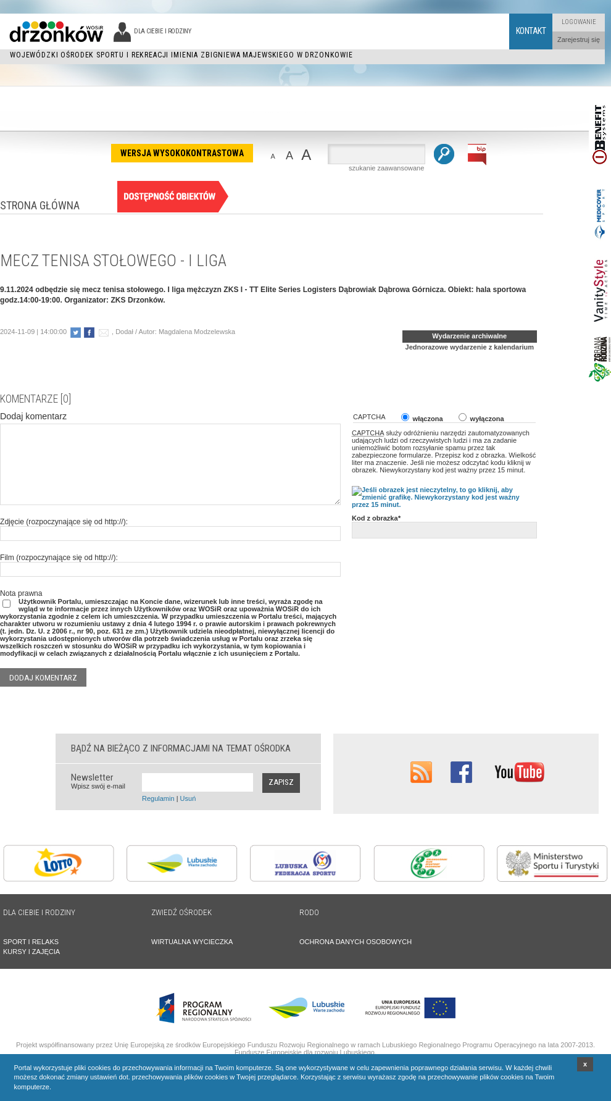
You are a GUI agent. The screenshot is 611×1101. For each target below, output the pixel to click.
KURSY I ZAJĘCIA (31, 951)
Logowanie (579, 22)
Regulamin (158, 798)
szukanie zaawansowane (386, 168)
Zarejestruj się (578, 39)
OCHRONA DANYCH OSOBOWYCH (355, 941)
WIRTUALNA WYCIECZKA (192, 941)
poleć (103, 332)
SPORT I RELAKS (31, 941)
